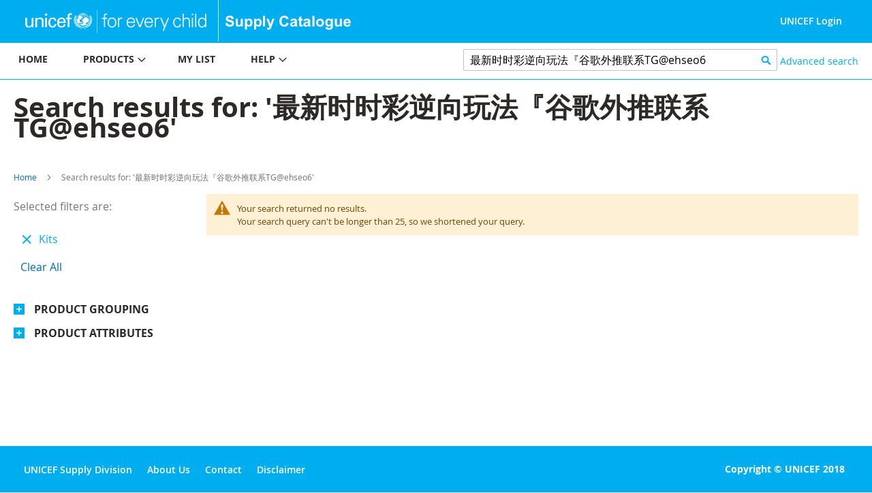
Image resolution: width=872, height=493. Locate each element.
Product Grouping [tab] (91, 309)
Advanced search (819, 60)
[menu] (218, 61)
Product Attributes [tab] (93, 332)
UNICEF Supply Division (78, 469)
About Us (168, 469)
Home (25, 177)
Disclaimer (281, 469)
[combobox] (620, 60)
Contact (223, 469)
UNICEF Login (811, 20)
